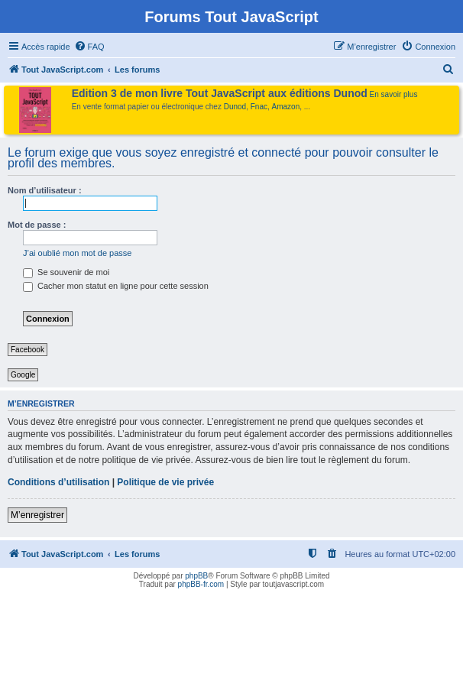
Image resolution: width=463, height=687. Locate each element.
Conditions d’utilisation (58, 482)
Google (23, 375)
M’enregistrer (37, 515)
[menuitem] (89, 46)
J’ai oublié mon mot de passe (77, 253)
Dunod (235, 106)
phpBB (196, 576)
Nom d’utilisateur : (45, 190)
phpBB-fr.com (201, 584)
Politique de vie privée (165, 482)
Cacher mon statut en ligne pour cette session (116, 285)
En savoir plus (394, 94)
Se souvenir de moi (66, 272)
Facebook (27, 349)
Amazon (286, 106)
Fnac (259, 106)
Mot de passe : (37, 224)
